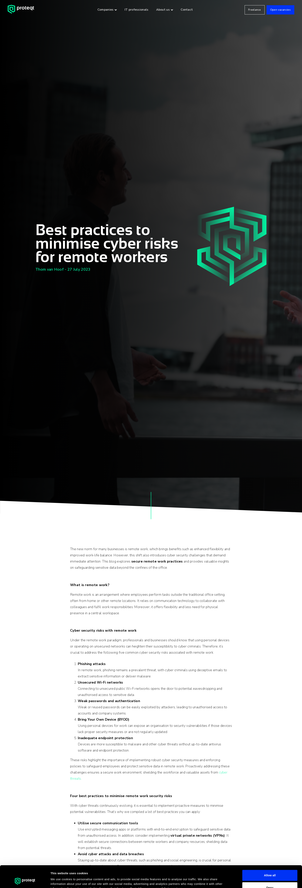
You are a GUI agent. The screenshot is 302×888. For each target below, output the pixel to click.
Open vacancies (280, 10)
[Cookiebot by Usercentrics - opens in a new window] (25, 880)
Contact (187, 10)
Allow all (270, 854)
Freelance (254, 10)
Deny (269, 867)
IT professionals (136, 10)
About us (163, 10)
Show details (202, 880)
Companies (105, 10)
